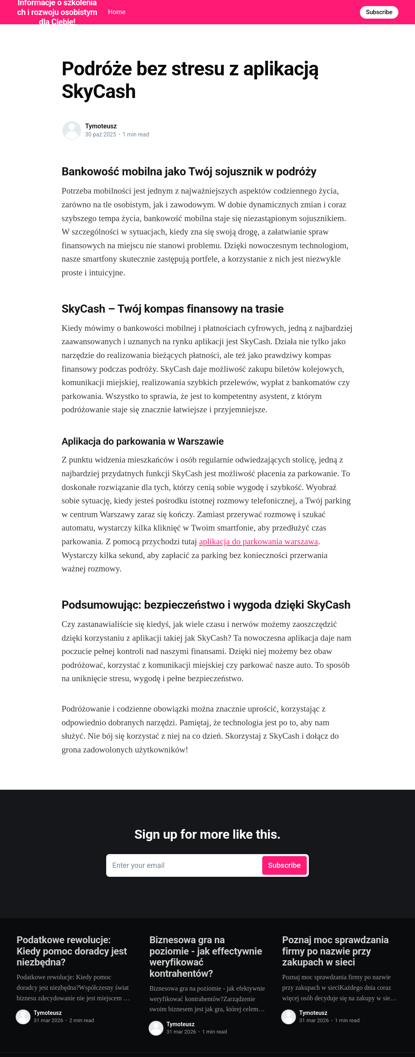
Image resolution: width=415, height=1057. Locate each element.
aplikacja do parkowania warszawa (258, 541)
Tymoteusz (101, 126)
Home (117, 12)
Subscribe (379, 12)
